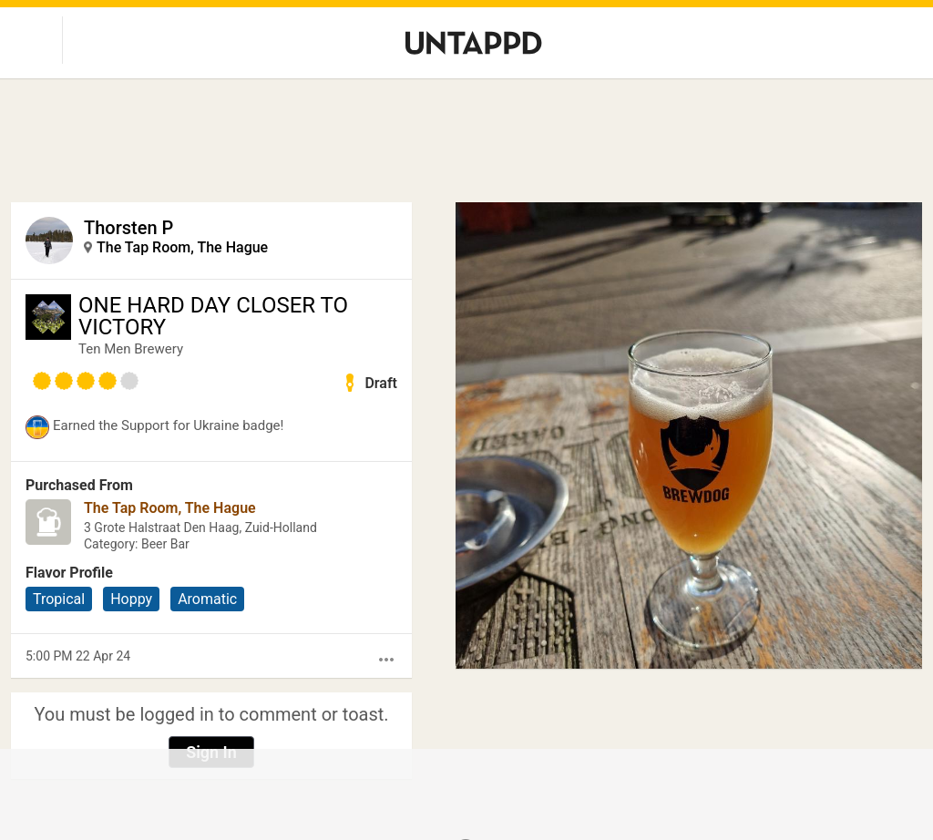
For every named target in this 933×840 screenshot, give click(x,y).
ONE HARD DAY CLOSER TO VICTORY (213, 316)
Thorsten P (128, 228)
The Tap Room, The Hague (182, 247)
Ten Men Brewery (130, 349)
